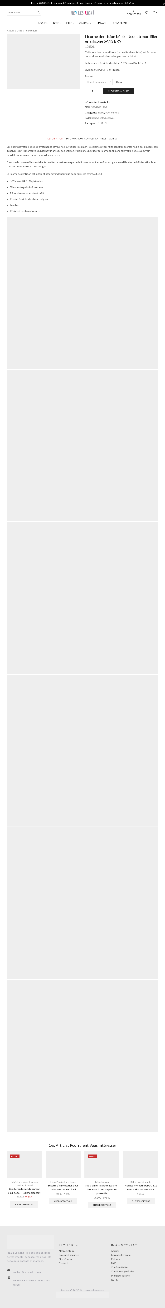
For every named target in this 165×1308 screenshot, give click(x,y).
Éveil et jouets (144, 1181)
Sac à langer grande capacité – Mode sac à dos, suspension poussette (101, 1189)
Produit (89, 76)
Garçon (85, 23)
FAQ (113, 1263)
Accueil (43, 23)
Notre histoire (66, 1250)
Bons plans (120, 23)
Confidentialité (119, 1267)
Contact (63, 1263)
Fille (70, 23)
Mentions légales (120, 1275)
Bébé (57, 23)
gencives (110, 117)
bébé (94, 117)
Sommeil (28, 1185)
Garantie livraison (121, 1254)
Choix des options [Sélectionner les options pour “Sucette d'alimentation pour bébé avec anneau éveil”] (63, 1201)
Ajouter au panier (120, 91)
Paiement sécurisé (69, 1254)
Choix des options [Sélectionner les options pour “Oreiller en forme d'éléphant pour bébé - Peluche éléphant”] (24, 1204)
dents (101, 117)
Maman (102, 23)
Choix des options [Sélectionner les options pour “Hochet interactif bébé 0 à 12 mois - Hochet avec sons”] (141, 1201)
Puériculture (31, 30)
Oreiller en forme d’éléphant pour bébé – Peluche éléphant (24, 1190)
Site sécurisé (66, 1259)
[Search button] (38, 12)
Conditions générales (122, 1271)
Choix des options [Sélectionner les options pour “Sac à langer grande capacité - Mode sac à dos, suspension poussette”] (102, 1205)
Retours (115, 1259)
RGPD (114, 1279)
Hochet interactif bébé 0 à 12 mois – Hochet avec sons (141, 1187)
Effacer (118, 82)
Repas (73, 1181)
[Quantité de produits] (92, 91)
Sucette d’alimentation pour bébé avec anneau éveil (63, 1187)
